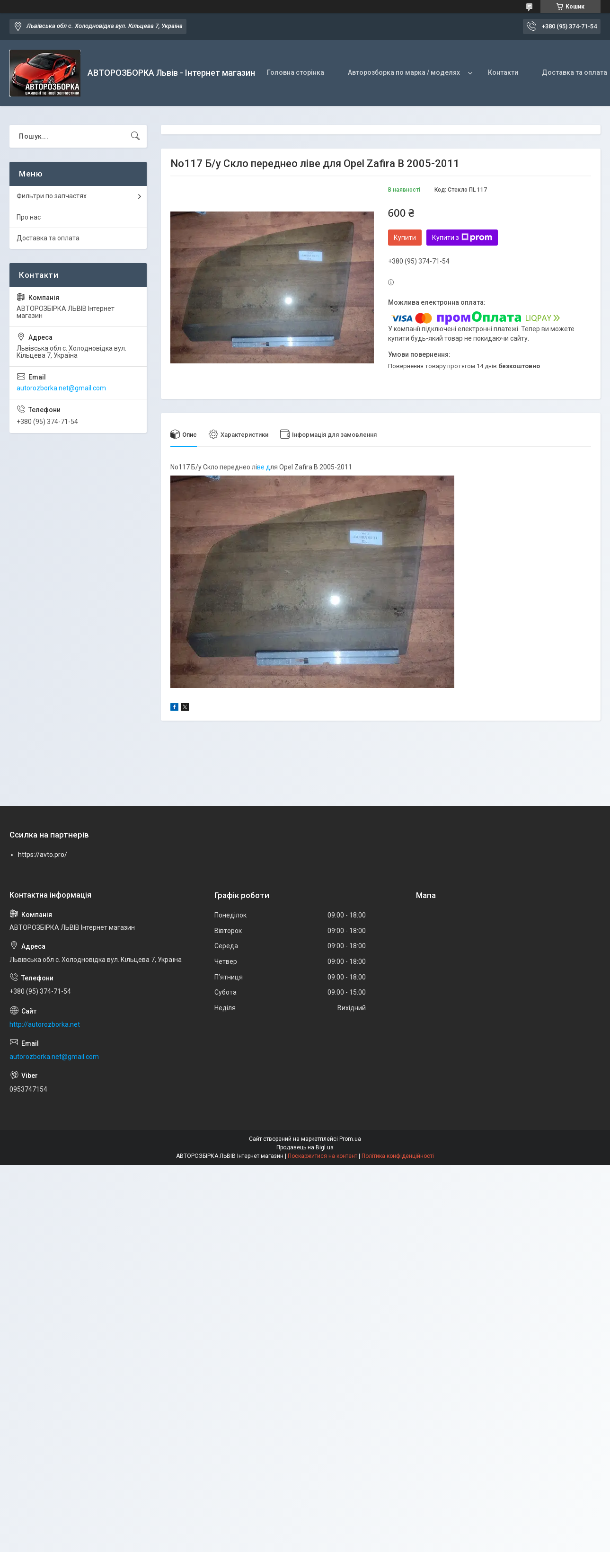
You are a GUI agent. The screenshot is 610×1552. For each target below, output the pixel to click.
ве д (263, 467)
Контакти (503, 72)
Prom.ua (350, 1139)
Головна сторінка (295, 72)
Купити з (462, 237)
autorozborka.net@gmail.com (61, 388)
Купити (405, 237)
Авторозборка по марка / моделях (404, 72)
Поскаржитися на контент (322, 1156)
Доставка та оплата (48, 238)
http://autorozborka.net (44, 1024)
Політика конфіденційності (398, 1156)
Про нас (29, 217)
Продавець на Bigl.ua (305, 1147)
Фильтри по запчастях (52, 196)
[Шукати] (135, 136)
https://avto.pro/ (42, 854)
